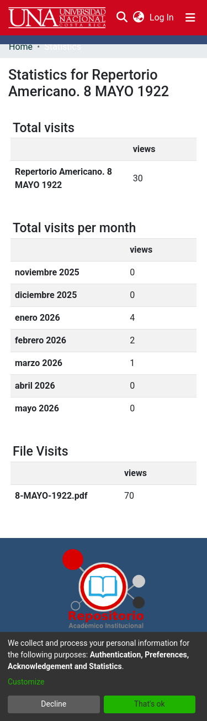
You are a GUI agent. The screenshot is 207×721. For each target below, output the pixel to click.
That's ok (149, 703)
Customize (26, 681)
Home (21, 46)
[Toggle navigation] (190, 17)
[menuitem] (138, 17)
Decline (53, 703)
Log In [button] (162, 17)
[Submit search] (122, 17)
